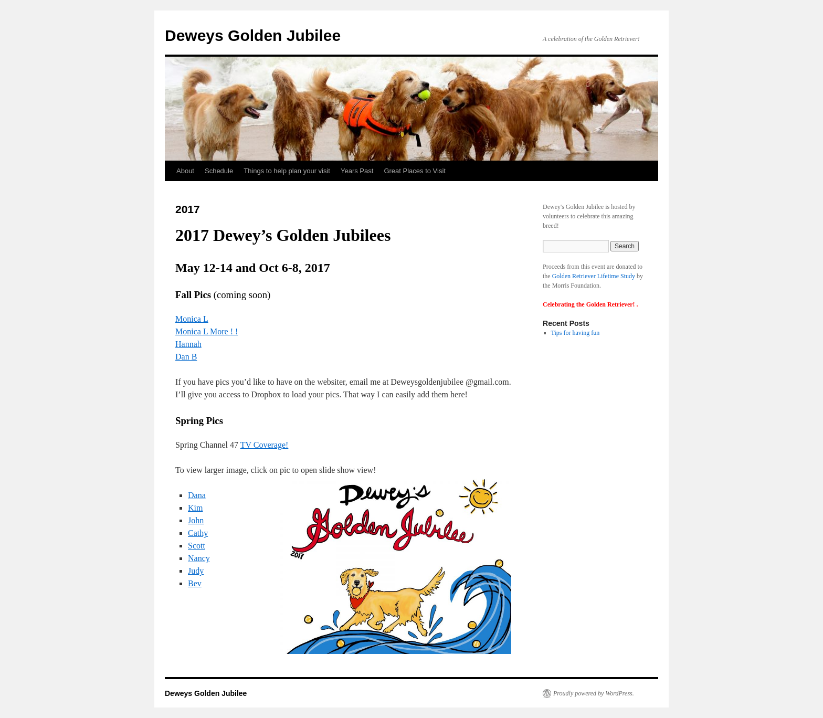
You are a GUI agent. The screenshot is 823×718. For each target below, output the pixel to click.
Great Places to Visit (415, 171)
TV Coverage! (264, 444)
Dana (197, 495)
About (185, 171)
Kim (195, 507)
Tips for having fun (575, 332)
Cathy (198, 533)
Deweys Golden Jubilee (253, 35)
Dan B (186, 356)
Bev (195, 583)
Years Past (357, 171)
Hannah (188, 344)
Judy (196, 570)
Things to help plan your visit (287, 171)
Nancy (199, 558)
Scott (196, 545)
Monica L (191, 318)
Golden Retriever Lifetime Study (593, 276)
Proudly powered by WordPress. (593, 693)
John (196, 520)
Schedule (219, 171)
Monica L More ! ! (206, 331)
